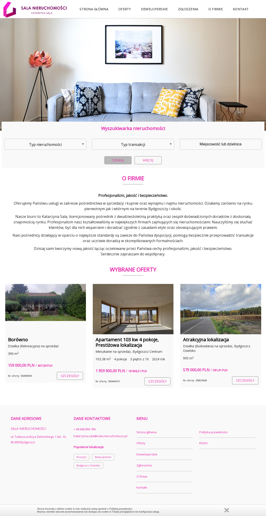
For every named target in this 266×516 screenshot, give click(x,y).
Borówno (18, 340)
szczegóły (70, 376)
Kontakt (241, 9)
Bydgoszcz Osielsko (88, 465)
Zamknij (226, 510)
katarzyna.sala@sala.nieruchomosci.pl (100, 436)
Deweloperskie (154, 9)
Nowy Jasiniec (103, 457)
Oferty (124, 9)
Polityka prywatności (213, 432)
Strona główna (94, 9)
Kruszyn (81, 457)
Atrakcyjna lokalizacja (206, 340)
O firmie (215, 9)
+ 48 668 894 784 (85, 429)
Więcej (148, 160)
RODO (203, 443)
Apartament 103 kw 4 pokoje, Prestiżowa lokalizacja (127, 342)
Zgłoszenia (188, 9)
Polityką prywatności (120, 508)
